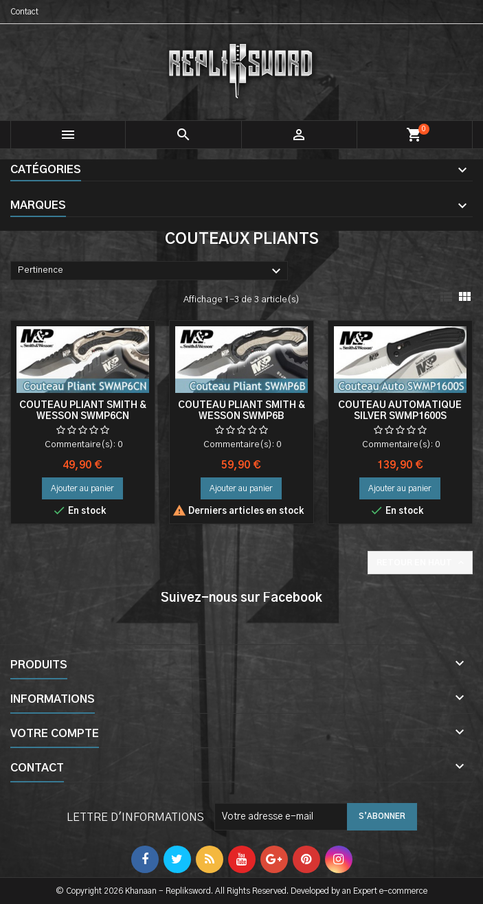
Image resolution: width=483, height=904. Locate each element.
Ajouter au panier (82, 488)
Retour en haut (422, 562)
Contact (24, 12)
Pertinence (151, 271)
